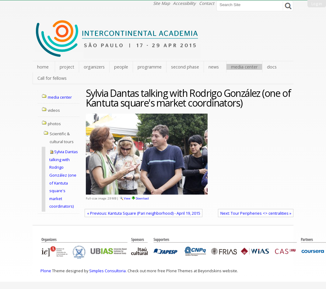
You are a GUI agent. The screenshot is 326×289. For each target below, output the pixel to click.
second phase (185, 67)
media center (244, 67)
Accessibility (184, 3)
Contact (206, 3)
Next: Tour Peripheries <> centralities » (255, 213)
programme (150, 67)
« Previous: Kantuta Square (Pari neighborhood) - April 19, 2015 (143, 213)
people (121, 67)
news (214, 67)
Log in (316, 3)
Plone (45, 270)
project (67, 67)
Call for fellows (52, 78)
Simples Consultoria (107, 270)
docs (272, 67)
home (43, 67)
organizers (94, 67)
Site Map (161, 3)
